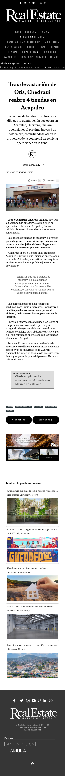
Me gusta (34, 180)
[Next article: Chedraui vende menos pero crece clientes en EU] (45, 420)
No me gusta (50, 180)
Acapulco (10, 411)
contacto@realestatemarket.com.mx (32, 727)
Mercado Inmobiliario (24, 407)
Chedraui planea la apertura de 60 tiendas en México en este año (32, 380)
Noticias (10, 407)
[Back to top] (32, 764)
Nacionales (38, 407)
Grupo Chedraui (51, 407)
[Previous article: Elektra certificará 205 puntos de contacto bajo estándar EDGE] (19, 420)
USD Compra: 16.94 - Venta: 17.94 (20, 67)
